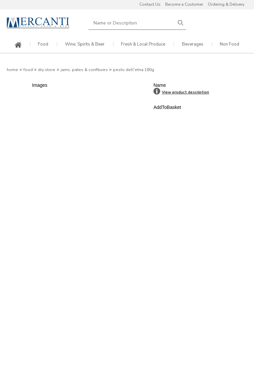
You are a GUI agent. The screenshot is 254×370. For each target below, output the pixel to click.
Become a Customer (184, 4)
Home (12, 69)
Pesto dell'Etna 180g (133, 69)
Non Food (229, 44)
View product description (185, 92)
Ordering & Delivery (226, 4)
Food (43, 44)
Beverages (192, 44)
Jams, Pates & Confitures (84, 69)
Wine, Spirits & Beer (85, 44)
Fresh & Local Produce (143, 44)
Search (180, 22)
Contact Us (150, 4)
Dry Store (46, 69)
